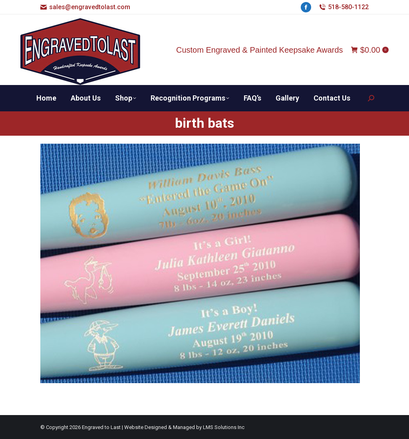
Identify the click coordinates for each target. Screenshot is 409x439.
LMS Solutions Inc (223, 427)
